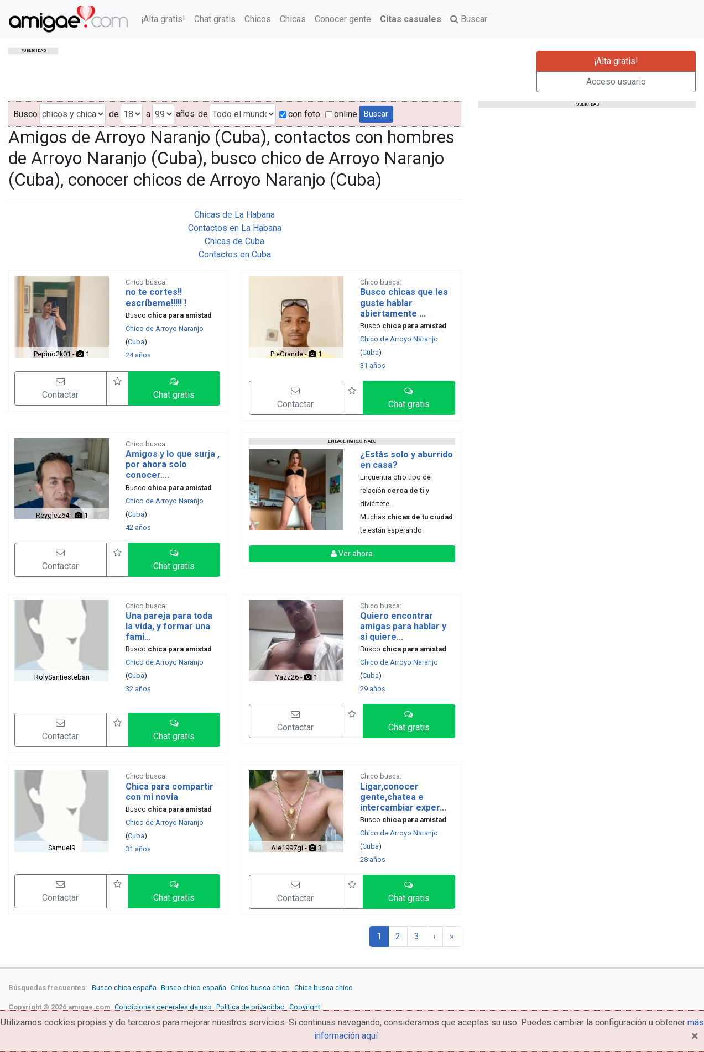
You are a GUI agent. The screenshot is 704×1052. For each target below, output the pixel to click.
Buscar (468, 19)
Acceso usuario (616, 81)
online (341, 114)
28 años (372, 859)
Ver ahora (352, 553)
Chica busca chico (323, 987)
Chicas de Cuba (234, 241)
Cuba (136, 342)
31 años (372, 365)
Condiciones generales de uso (163, 1007)
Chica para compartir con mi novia (169, 791)
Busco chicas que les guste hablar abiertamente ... (404, 302)
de (114, 114)
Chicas (293, 19)
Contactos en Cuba (235, 254)
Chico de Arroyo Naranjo (165, 328)
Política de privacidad (250, 1007)
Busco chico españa (193, 987)
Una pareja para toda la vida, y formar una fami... (169, 626)
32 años (138, 689)
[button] (174, 388)
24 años (138, 355)
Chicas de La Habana (234, 214)
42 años (138, 527)
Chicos (257, 19)
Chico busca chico (260, 987)
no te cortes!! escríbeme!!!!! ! (156, 297)
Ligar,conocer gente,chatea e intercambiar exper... (403, 797)
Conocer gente (343, 19)
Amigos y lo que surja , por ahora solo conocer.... (173, 464)
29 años (372, 689)
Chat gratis (215, 19)
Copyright (304, 1007)
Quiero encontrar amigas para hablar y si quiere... (403, 626)
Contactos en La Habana (234, 228)
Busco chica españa (124, 987)
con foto (299, 114)
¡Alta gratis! (163, 19)
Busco (25, 114)
